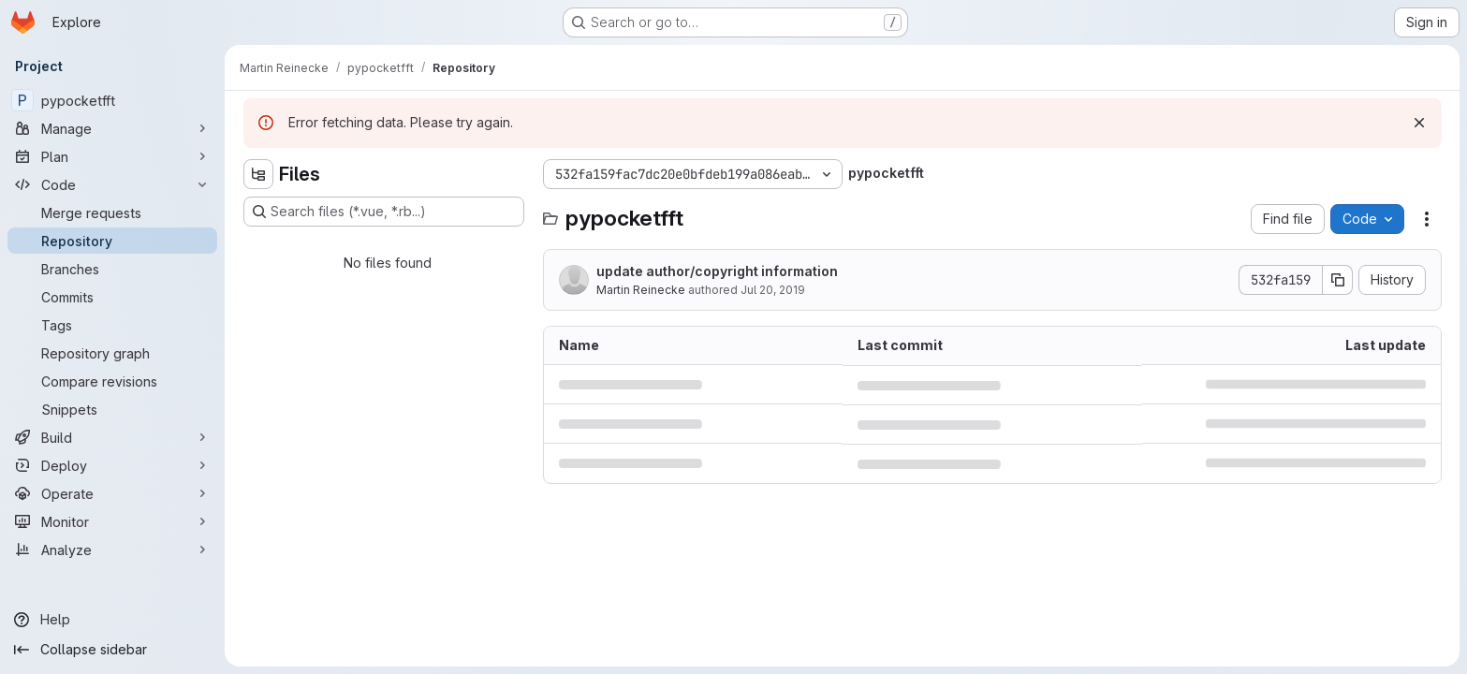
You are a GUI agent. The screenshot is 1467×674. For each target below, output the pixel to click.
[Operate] (112, 493)
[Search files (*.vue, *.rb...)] (383, 212)
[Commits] (112, 297)
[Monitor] (112, 521)
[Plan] (112, 156)
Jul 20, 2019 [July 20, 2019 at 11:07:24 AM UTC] (773, 290)
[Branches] (112, 269)
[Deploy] (112, 465)
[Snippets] (112, 409)
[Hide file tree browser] (258, 174)
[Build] (112, 437)
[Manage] (112, 128)
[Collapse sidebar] (112, 650)
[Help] (112, 620)
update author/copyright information (717, 271)
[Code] (112, 184)
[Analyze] (112, 549)
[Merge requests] (112, 212)
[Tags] (112, 325)
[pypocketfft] (112, 100)
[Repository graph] (112, 353)
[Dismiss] (1419, 122)
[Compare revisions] (112, 381)
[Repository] (112, 240)
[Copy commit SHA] (1338, 280)
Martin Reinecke (640, 290)
